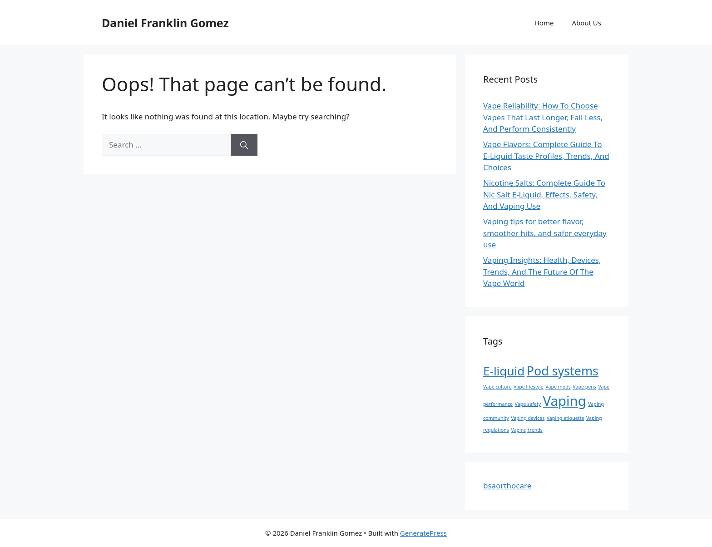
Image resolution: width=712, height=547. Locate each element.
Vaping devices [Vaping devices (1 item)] (527, 418)
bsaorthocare (507, 485)
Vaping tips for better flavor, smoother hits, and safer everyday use (545, 233)
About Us (586, 22)
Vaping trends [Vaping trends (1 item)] (527, 430)
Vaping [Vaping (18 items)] (564, 401)
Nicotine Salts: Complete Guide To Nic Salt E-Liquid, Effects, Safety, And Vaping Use (544, 194)
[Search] (244, 145)
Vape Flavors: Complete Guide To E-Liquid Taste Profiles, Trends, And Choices (546, 155)
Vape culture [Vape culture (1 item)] (497, 387)
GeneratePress (423, 532)
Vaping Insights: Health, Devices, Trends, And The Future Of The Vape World (542, 271)
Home (544, 22)
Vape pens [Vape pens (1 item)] (584, 387)
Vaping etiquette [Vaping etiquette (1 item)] (565, 418)
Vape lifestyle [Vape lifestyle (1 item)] (529, 387)
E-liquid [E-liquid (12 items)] (503, 371)
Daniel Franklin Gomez (165, 22)
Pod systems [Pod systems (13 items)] (562, 370)
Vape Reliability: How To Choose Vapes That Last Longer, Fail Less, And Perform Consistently (543, 117)
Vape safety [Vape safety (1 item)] (528, 404)
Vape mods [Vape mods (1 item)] (558, 387)
